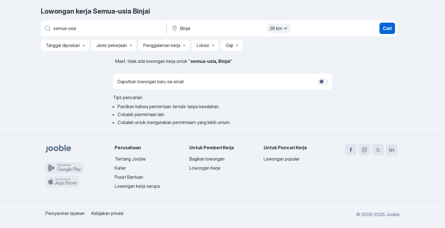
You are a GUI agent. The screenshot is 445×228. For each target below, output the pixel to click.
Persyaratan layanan (65, 213)
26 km (279, 28)
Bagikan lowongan (206, 159)
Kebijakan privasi (107, 213)
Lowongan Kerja (204, 168)
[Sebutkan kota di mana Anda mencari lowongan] (230, 28)
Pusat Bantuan (129, 177)
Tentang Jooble (130, 159)
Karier (120, 168)
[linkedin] (391, 149)
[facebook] (350, 149)
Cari (387, 28)
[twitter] (378, 149)
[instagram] (364, 149)
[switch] (323, 81)
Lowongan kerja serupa (137, 186)
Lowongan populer (282, 159)
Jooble (393, 214)
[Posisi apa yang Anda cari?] (103, 28)
